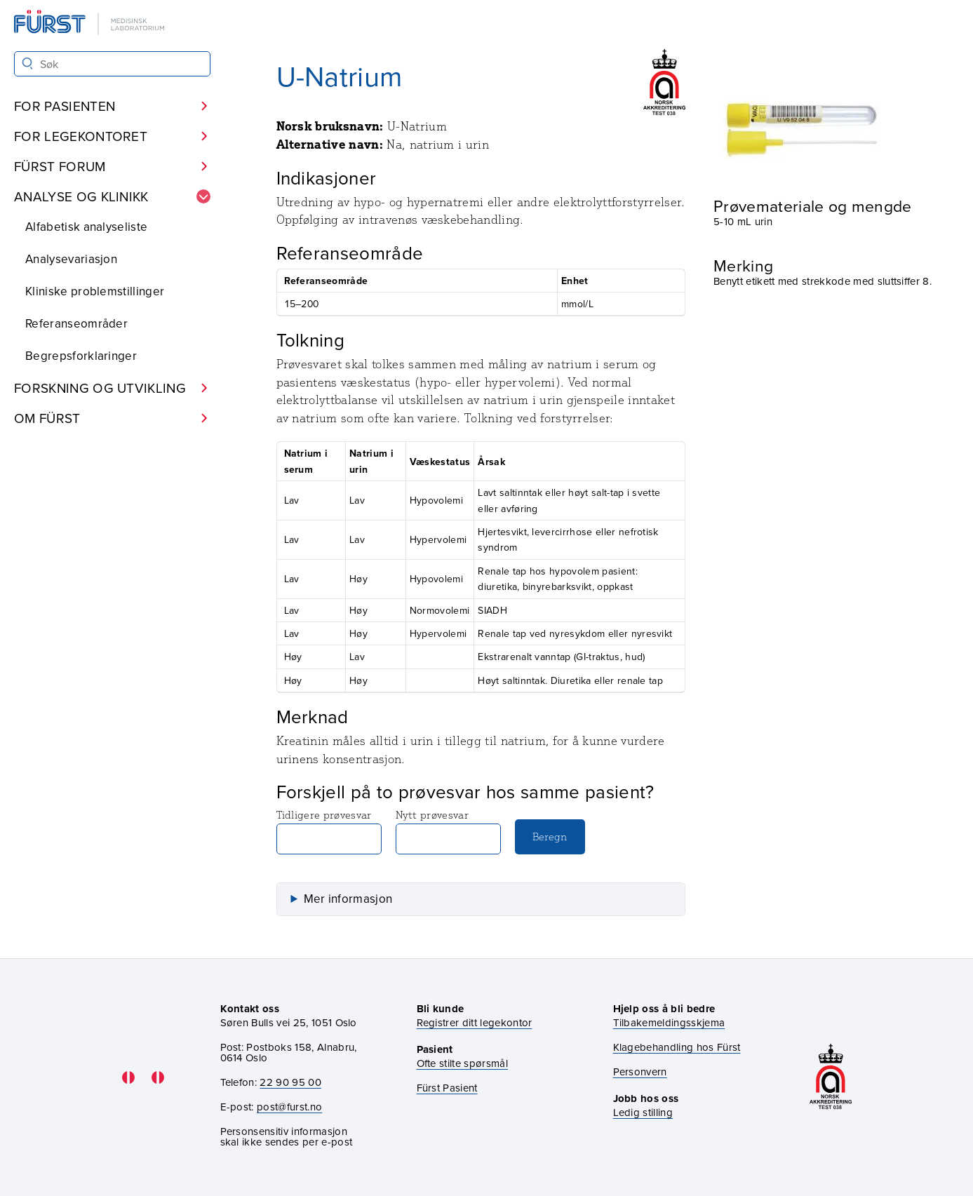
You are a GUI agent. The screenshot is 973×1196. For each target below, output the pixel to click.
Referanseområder (76, 323)
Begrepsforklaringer (81, 355)
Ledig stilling (643, 1112)
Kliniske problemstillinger (94, 291)
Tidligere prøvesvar (329, 831)
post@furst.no (289, 1106)
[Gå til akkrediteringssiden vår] (831, 1078)
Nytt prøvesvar (448, 831)
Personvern (640, 1071)
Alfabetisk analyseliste (86, 226)
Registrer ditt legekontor (474, 1022)
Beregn (549, 836)
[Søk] (27, 63)
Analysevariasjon (71, 258)
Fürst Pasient (447, 1087)
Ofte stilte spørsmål (462, 1063)
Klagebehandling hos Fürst (677, 1047)
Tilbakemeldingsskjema (669, 1022)
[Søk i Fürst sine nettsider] (112, 63)
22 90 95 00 (290, 1082)
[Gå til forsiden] (90, 23)
